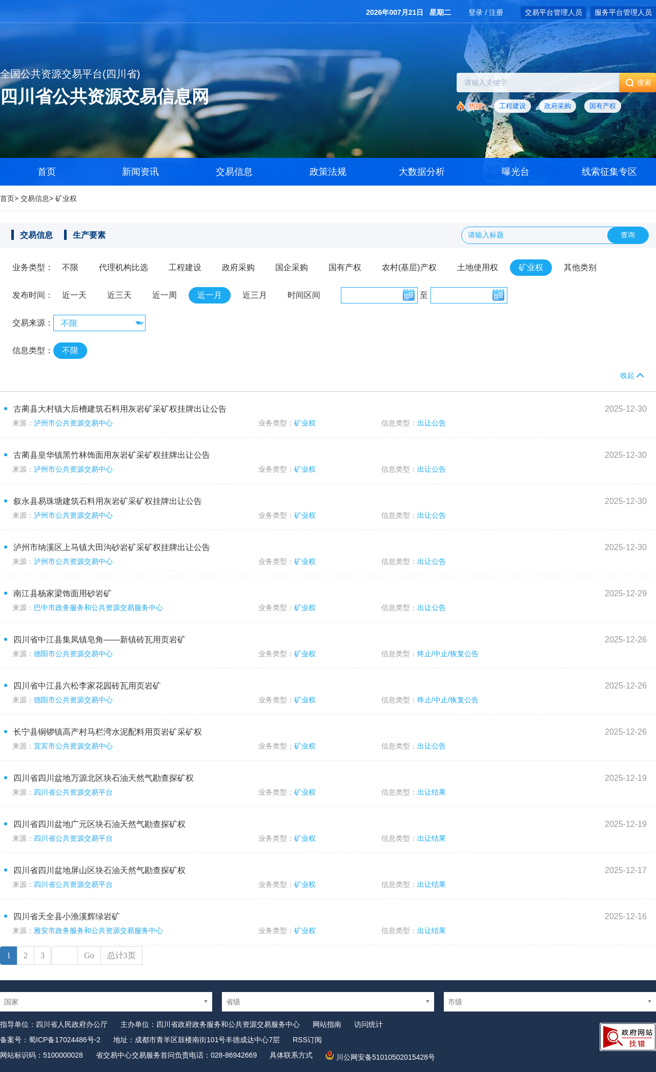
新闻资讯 (140, 172)
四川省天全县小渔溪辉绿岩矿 (66, 916)
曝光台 (515, 172)
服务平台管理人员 (623, 12)
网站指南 (327, 1024)
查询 (628, 235)
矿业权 (66, 198)
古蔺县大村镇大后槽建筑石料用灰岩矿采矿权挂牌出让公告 (120, 408)
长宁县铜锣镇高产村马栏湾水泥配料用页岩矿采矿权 (107, 731)
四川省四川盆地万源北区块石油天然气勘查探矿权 (103, 778)
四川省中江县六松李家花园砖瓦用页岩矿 (87, 685)
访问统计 (368, 1024)
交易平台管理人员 (553, 12)
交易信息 (234, 172)
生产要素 (89, 235)
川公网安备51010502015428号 (385, 1057)
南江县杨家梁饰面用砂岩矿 (62, 593)
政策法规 (328, 172)
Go (89, 955)
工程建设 (512, 106)
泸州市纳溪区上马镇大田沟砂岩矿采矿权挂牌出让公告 (111, 547)
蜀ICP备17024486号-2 (64, 1040)
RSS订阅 (307, 1040)
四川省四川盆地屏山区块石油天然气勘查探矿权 (99, 870)
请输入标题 (486, 235)
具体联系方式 (291, 1055)
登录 (475, 12)
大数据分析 (422, 172)
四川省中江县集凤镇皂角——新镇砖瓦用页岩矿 (99, 639)
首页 (7, 198)
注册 (496, 12)
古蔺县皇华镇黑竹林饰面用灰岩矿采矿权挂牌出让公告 (111, 455)
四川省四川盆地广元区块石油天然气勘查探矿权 (99, 824)
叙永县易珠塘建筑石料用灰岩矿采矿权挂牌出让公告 (107, 501)
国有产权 (602, 106)
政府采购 (557, 106)
